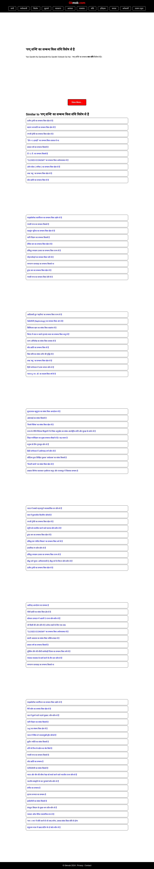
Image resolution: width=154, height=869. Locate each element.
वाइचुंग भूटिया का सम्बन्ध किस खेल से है (41, 231)
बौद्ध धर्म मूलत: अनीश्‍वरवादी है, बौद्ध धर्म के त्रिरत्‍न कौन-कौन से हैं (49, 561)
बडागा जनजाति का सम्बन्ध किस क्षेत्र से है (41, 127)
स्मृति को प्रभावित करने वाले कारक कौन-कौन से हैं (44, 528)
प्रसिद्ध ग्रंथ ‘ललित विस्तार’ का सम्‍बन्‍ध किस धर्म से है (45, 541)
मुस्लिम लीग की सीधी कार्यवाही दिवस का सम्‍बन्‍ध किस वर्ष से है (48, 651)
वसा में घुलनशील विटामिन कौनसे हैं (39, 515)
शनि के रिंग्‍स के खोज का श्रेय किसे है (39, 748)
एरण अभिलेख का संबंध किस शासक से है (41, 341)
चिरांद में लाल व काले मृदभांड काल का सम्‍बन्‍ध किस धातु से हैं (48, 334)
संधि (92, 8)
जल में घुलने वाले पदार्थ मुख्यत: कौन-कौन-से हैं (43, 715)
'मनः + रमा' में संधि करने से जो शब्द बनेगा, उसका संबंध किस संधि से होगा (52, 821)
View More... (77, 102)
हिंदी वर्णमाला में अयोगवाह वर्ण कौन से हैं (41, 451)
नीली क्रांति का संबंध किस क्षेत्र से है (39, 612)
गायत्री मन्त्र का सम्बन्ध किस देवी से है (40, 277)
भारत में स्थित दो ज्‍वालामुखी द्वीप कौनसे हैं (41, 735)
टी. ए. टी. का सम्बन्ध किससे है (37, 154)
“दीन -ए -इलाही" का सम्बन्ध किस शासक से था (43, 140)
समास (114, 8)
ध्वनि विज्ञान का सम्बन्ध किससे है (38, 237)
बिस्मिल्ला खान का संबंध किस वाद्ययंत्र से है (41, 328)
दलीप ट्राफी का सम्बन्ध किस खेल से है (40, 121)
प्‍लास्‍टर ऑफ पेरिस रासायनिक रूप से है (40, 814)
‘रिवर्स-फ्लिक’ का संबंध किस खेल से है (40, 424)
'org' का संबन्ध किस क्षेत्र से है (37, 728)
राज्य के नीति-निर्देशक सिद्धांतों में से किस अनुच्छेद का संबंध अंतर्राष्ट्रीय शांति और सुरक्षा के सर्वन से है (61, 431)
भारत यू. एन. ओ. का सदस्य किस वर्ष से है (41, 374)
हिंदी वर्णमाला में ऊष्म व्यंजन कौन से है (40, 367)
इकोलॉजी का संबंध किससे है (37, 801)
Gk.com (77, 3)
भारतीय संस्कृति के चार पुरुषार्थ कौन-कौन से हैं (43, 781)
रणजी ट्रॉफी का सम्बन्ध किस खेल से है (40, 134)
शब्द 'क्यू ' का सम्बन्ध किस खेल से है (39, 173)
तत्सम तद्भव (139, 8)
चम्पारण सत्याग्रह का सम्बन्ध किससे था (40, 264)
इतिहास (103, 8)
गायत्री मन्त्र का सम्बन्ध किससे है (38, 224)
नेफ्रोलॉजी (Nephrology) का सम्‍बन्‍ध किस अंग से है (45, 321)
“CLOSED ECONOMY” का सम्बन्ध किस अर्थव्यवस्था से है (47, 160)
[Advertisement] (44, 30)
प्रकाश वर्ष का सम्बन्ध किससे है (37, 147)
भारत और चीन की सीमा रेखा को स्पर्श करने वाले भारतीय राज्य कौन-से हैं (52, 775)
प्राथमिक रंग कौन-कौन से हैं (36, 548)
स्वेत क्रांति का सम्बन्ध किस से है (38, 180)
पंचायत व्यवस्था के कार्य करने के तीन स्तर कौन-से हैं (44, 658)
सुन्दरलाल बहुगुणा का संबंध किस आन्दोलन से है (43, 411)
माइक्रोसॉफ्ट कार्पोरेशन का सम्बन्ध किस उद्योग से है (44, 217)
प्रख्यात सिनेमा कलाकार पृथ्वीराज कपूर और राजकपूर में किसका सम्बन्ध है (52, 471)
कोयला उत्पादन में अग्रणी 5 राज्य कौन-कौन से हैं (43, 618)
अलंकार (70, 8)
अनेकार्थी (125, 8)
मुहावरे (46, 8)
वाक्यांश (82, 8)
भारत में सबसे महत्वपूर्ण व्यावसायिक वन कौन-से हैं (44, 508)
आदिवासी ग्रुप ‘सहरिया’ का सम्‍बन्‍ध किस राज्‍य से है (44, 314)
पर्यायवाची (23, 8)
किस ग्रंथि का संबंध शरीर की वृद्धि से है (40, 354)
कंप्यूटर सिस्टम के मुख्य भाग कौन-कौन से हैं (42, 807)
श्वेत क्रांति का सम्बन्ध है (35, 761)
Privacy (80, 865)
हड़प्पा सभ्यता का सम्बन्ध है (36, 794)
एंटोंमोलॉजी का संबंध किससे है (37, 768)
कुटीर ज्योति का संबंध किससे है (38, 742)
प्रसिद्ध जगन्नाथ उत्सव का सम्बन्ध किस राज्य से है (44, 250)
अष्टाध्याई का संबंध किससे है (37, 418)
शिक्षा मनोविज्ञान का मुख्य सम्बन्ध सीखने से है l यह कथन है (47, 438)
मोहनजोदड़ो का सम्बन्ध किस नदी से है (40, 257)
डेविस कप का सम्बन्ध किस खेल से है (39, 244)
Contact (88, 865)
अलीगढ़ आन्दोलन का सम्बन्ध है (38, 605)
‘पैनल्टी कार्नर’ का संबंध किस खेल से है (40, 464)
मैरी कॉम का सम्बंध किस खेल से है (39, 709)
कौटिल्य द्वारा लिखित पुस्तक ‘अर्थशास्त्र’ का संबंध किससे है (47, 457)
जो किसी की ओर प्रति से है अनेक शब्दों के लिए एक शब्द (46, 625)
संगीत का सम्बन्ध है (33, 788)
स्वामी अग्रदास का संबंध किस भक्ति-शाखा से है (43, 638)
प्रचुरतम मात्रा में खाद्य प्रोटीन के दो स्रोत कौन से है (44, 827)
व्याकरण (58, 8)
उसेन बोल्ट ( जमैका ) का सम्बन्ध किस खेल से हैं (43, 167)
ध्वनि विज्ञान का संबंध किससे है (37, 722)
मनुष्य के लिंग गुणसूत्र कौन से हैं (38, 444)
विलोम (35, 8)
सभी (12, 8)
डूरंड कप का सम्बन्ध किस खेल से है (39, 270)
